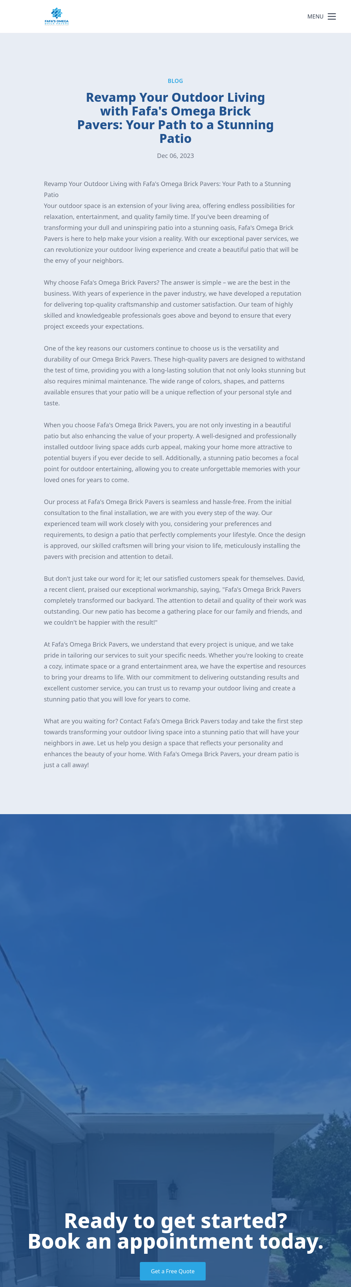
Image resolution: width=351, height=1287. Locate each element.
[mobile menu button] (332, 16)
